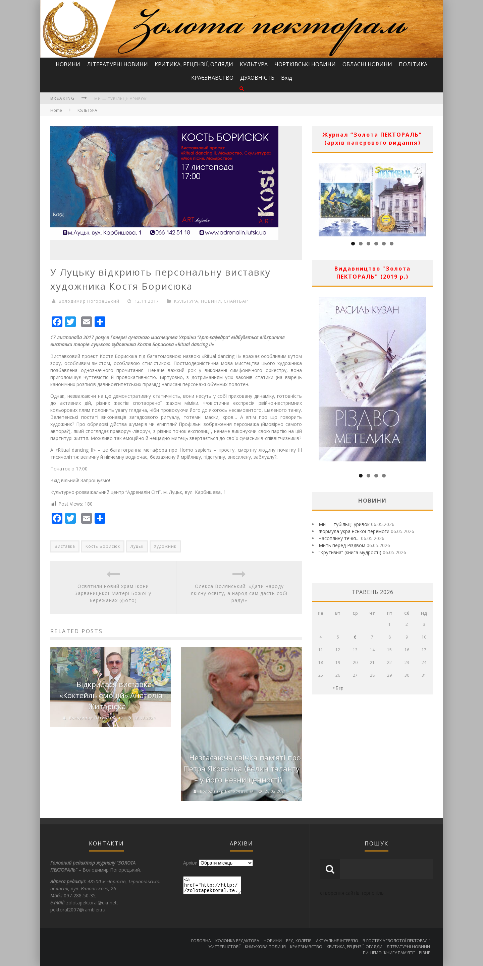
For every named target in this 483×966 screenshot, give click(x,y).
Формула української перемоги (354, 531)
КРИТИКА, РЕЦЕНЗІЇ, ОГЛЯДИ (194, 64)
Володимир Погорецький (89, 301)
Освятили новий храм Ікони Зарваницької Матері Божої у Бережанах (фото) (113, 593)
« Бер (337, 688)
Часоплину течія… (339, 538)
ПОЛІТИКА (413, 64)
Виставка (65, 546)
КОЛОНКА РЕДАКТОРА (237, 941)
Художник (165, 546)
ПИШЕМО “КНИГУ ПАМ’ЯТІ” (389, 953)
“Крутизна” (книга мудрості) (350, 552)
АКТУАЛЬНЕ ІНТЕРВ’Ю (337, 941)
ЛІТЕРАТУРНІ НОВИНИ (117, 64)
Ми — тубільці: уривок (120, 98)
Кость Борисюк (103, 546)
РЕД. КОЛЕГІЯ (299, 941)
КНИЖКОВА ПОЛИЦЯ (265, 947)
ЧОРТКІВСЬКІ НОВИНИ (305, 64)
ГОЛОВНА (201, 941)
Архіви (190, 863)
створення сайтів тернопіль (352, 893)
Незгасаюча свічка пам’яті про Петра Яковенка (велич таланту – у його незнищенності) (242, 768)
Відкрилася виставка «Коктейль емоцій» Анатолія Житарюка (110, 695)
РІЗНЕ (424, 953)
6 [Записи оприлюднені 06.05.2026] (355, 637)
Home (56, 110)
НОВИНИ (68, 64)
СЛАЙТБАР (236, 301)
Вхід (286, 77)
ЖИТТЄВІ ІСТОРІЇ (224, 947)
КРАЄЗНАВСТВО (212, 77)
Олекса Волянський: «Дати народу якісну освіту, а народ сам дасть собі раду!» (239, 593)
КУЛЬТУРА (254, 64)
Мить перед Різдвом (342, 545)
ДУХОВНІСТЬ (257, 77)
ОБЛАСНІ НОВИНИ (367, 64)
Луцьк (137, 546)
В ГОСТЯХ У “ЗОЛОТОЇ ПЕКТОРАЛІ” (396, 941)
